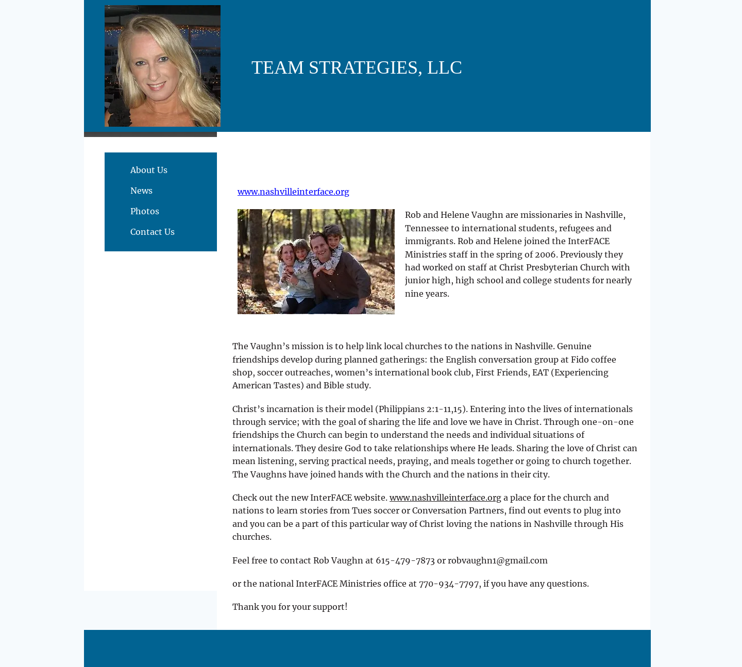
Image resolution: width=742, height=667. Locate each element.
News (141, 190)
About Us (148, 170)
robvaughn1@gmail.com (498, 560)
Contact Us (152, 232)
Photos (144, 211)
